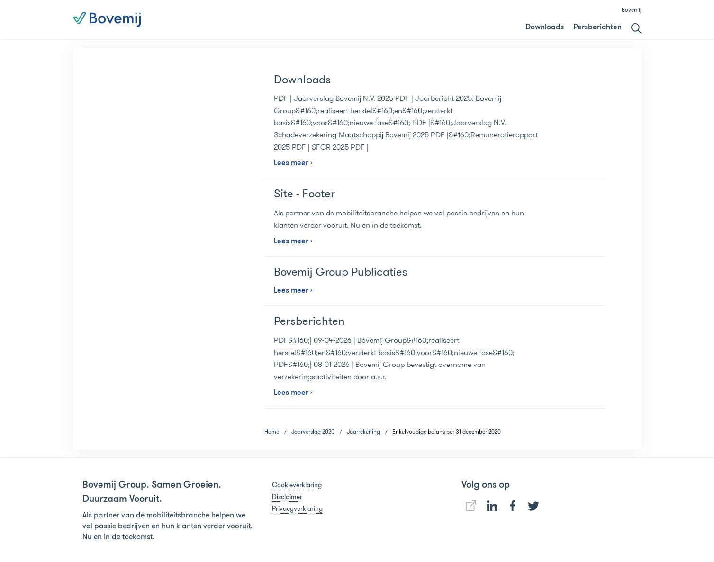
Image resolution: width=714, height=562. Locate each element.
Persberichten (597, 27)
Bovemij (632, 10)
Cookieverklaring (297, 485)
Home (271, 432)
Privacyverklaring (297, 508)
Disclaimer (287, 496)
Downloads (544, 27)
